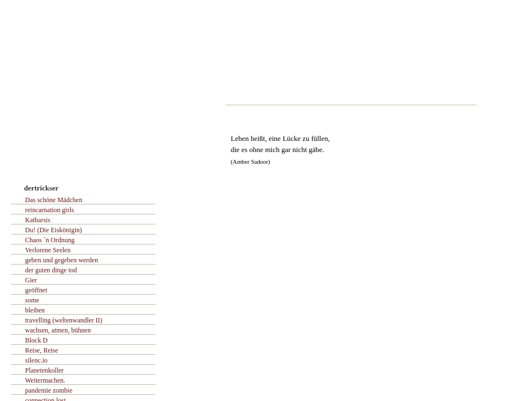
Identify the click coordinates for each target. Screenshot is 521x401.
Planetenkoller (44, 370)
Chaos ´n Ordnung (50, 240)
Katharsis (37, 220)
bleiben (35, 310)
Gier (31, 280)
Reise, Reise (41, 350)
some (32, 300)
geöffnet (36, 290)
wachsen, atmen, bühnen (58, 330)
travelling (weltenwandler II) (64, 320)
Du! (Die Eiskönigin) (53, 230)
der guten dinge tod (51, 270)
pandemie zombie (48, 390)
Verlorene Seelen (48, 250)
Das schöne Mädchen (53, 200)
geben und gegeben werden (61, 260)
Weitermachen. (45, 380)
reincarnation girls (49, 210)
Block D (36, 340)
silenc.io (36, 360)
